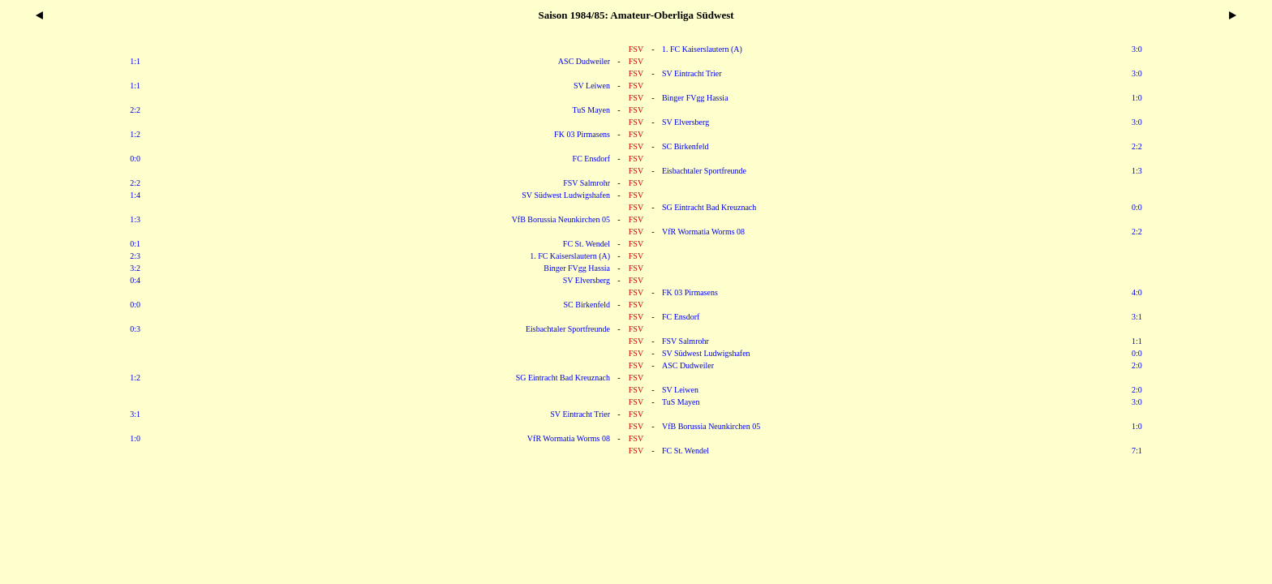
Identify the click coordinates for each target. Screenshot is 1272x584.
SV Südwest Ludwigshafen (566, 195)
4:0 (1137, 292)
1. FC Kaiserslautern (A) (702, 49)
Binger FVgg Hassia (695, 97)
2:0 (1137, 365)
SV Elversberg (685, 122)
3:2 (135, 268)
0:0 (135, 158)
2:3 (135, 255)
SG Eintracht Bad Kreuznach (709, 207)
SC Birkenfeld (685, 146)
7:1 (1137, 450)
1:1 (135, 61)
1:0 (1137, 97)
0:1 (135, 243)
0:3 (135, 328)
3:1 (1137, 316)
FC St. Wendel (586, 243)
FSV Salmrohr (586, 182)
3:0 (1137, 49)
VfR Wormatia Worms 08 (703, 231)
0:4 (135, 280)
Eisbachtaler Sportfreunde (704, 170)
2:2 (135, 109)
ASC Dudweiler (584, 61)
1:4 (135, 195)
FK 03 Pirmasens (582, 134)
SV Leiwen (592, 85)
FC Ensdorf (591, 158)
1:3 (1137, 170)
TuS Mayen (591, 109)
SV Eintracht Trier (692, 73)
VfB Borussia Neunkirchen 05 (561, 219)
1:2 (135, 134)
